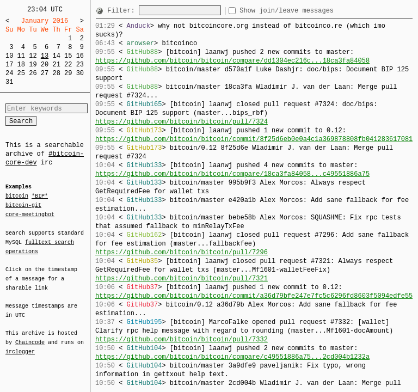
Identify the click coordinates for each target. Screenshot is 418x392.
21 (56, 64)
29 (68, 73)
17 (9, 64)
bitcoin (16, 196)
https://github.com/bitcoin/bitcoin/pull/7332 (181, 339)
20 (44, 64)
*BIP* (40, 196)
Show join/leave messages (306, 10)
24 (9, 73)
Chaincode (30, 336)
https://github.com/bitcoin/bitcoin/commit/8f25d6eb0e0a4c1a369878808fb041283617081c (255, 139)
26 (32, 73)
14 (56, 55)
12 (32, 55)
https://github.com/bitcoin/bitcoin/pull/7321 (181, 278)
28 (56, 73)
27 (44, 73)
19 (32, 64)
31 (9, 82)
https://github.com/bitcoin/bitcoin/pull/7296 (181, 252)
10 (9, 55)
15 (68, 55)
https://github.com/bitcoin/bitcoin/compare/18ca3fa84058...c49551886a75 (232, 174)
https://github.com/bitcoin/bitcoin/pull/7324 (181, 121)
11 (21, 55)
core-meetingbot (29, 214)
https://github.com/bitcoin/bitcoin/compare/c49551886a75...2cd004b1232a (232, 357)
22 (68, 64)
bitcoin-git (23, 205)
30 (80, 73)
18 (21, 64)
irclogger (20, 344)
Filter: (123, 10)
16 (80, 55)
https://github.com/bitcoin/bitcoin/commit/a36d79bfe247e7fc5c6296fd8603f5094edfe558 (255, 296)
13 (44, 55)
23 (80, 64)
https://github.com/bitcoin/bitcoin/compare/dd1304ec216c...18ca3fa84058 (232, 60)
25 (21, 73)
